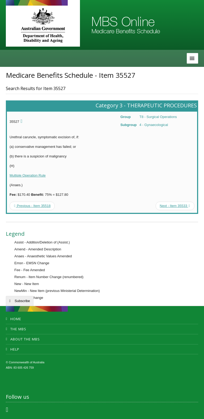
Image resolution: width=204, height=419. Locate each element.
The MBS (18, 329)
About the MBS (25, 339)
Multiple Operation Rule (28, 175)
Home (15, 318)
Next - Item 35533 (175, 206)
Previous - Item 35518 (32, 206)
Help (14, 349)
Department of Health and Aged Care (43, 25)
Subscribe (22, 301)
